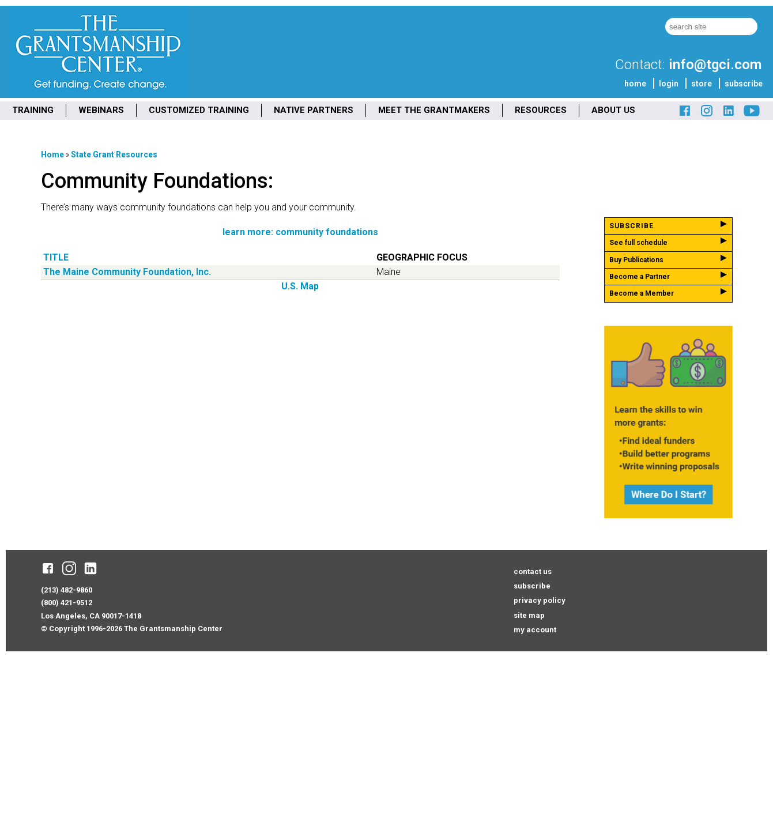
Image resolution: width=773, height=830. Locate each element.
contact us (533, 571)
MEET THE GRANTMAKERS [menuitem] (434, 110)
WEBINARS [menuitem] (101, 110)
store (701, 83)
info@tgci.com (715, 64)
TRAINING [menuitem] (33, 110)
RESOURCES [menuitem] (541, 110)
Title (56, 257)
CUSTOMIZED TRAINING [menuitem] (199, 110)
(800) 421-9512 (66, 602)
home (635, 83)
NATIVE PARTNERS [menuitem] (313, 110)
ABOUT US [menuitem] (613, 110)
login (668, 83)
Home (52, 154)
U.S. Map (300, 286)
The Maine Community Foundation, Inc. (127, 271)
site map (529, 615)
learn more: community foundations (300, 232)
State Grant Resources (114, 154)
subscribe (744, 83)
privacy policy (539, 600)
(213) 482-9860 (66, 590)
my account (535, 629)
